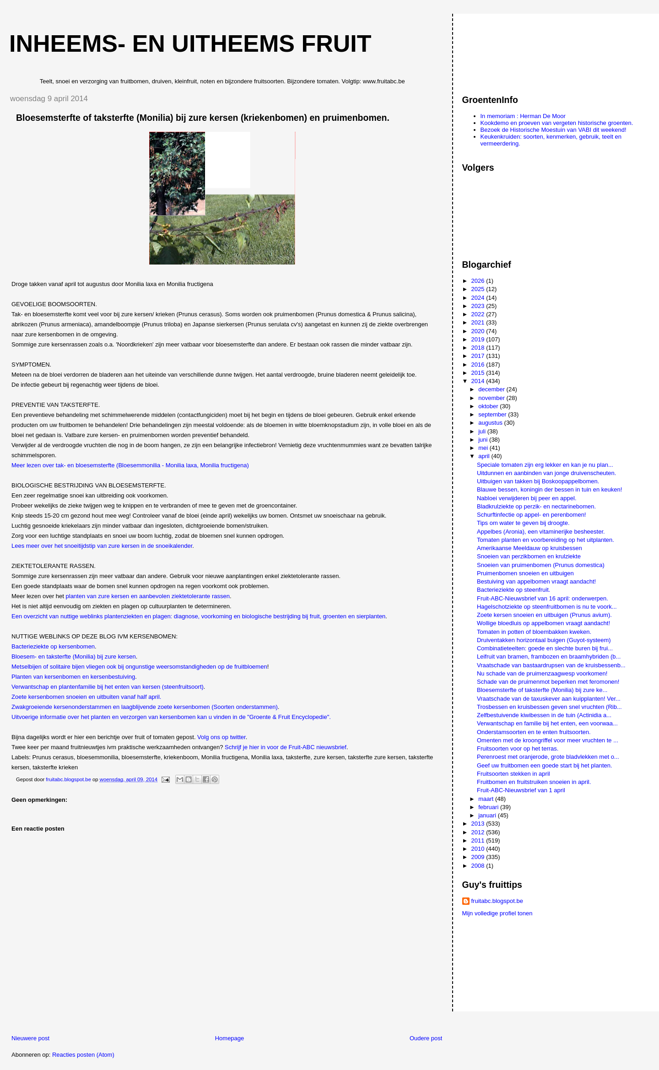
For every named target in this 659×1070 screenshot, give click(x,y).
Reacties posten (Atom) (83, 1054)
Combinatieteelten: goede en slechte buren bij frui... (545, 648)
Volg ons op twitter (221, 737)
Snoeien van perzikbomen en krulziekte (529, 556)
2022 (478, 314)
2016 (478, 364)
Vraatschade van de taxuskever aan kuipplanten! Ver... (549, 698)
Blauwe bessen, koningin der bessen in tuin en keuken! (549, 489)
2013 (478, 823)
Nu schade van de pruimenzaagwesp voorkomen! (542, 673)
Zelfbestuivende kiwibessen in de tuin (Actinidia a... (544, 715)
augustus (491, 422)
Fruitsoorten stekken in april (513, 773)
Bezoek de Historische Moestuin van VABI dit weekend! (554, 129)
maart (486, 798)
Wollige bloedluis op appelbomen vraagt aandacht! (543, 623)
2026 (478, 280)
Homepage (229, 1038)
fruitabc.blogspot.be (497, 900)
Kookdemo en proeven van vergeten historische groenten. (557, 122)
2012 (478, 832)
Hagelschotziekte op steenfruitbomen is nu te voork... (547, 606)
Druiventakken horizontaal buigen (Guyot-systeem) (544, 640)
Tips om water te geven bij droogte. (523, 522)
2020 (478, 331)
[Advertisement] (503, 50)
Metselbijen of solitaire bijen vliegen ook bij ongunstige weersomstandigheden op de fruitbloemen (139, 666)
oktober (489, 406)
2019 (478, 339)
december (492, 389)
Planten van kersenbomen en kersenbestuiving (73, 676)
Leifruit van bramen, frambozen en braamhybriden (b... (549, 656)
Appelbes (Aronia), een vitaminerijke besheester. (541, 531)
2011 (478, 840)
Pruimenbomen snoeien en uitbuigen (525, 573)
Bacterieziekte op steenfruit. (513, 589)
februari (489, 807)
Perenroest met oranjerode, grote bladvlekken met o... (548, 756)
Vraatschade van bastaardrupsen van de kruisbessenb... (551, 665)
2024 (478, 297)
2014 (478, 381)
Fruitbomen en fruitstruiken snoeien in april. (534, 781)
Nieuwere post (30, 1038)
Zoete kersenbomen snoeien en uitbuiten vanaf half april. (86, 696)
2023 (478, 306)
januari (488, 815)
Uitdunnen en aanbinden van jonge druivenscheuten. (546, 473)
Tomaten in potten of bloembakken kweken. (534, 631)
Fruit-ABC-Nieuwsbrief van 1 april (521, 790)
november (492, 397)
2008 (478, 865)
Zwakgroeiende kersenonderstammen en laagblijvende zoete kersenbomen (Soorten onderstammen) (144, 706)
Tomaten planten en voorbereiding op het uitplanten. (545, 539)
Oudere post (426, 1038)
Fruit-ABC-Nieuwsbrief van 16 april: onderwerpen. (542, 598)
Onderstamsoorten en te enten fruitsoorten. (534, 732)
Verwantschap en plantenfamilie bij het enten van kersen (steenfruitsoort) (107, 686)
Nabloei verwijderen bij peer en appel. (527, 498)
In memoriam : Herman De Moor (523, 116)
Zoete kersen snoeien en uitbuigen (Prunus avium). (544, 614)
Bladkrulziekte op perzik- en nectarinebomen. (536, 506)
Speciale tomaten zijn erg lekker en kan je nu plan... (545, 464)
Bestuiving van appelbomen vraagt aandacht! (536, 581)
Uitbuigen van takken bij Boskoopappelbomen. (538, 481)
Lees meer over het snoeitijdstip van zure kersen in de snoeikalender (101, 545)
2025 (478, 289)
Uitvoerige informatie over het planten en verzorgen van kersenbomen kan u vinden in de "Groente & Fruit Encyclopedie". (171, 716)
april (484, 456)
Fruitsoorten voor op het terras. (517, 748)
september (493, 414)
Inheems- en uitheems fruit (190, 43)
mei (484, 447)
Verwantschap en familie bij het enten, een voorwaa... (547, 723)
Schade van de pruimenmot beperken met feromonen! (548, 681)
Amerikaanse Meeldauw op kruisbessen (529, 548)
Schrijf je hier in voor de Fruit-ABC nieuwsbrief (285, 747)
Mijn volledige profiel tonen (497, 913)
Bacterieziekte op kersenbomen (53, 646)
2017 (478, 355)
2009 (478, 857)
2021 (478, 322)
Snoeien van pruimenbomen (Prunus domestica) (541, 565)
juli (482, 431)
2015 (478, 372)
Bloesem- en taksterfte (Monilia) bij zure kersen (73, 656)
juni (483, 439)
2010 (478, 848)
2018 (478, 347)
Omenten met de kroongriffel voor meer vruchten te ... (547, 740)
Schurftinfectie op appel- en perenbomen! (531, 514)
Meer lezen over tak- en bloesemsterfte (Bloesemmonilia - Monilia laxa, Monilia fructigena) (130, 465)
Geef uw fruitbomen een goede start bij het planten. (544, 765)
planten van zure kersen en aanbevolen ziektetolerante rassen (148, 596)
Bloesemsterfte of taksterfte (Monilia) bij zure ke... (542, 689)
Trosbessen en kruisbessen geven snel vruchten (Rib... (549, 706)
